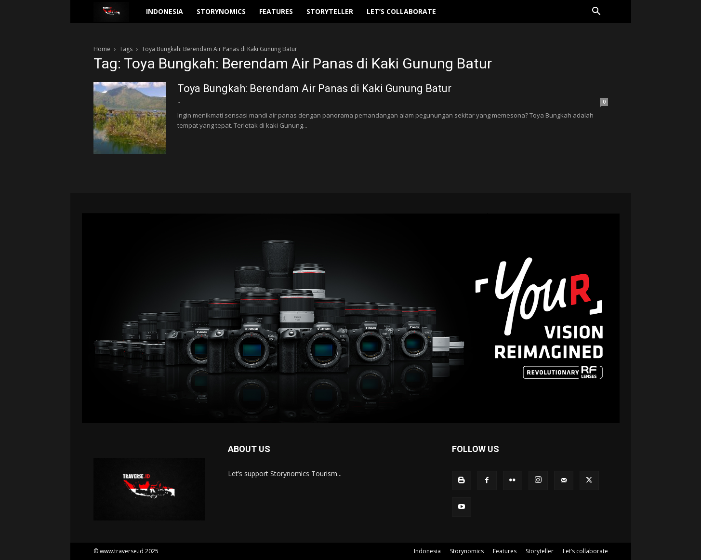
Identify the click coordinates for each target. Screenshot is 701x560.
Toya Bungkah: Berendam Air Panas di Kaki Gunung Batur (314, 88)
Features (295, 17)
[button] (596, 18)
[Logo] (126, 17)
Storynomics (240, 17)
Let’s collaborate (420, 17)
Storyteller (348, 17)
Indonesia (183, 17)
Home (101, 49)
